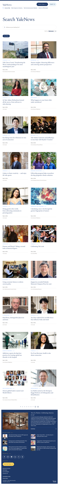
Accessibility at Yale (6, 476)
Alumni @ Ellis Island (43, 8)
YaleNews (7, 5)
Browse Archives (6, 468)
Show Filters (6, 36)
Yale (54, 481)
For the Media (6, 471)
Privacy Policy (5, 478)
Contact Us (5, 473)
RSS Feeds (5, 470)
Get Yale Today (8, 464)
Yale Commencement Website (30, 8)
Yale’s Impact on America (16, 8)
